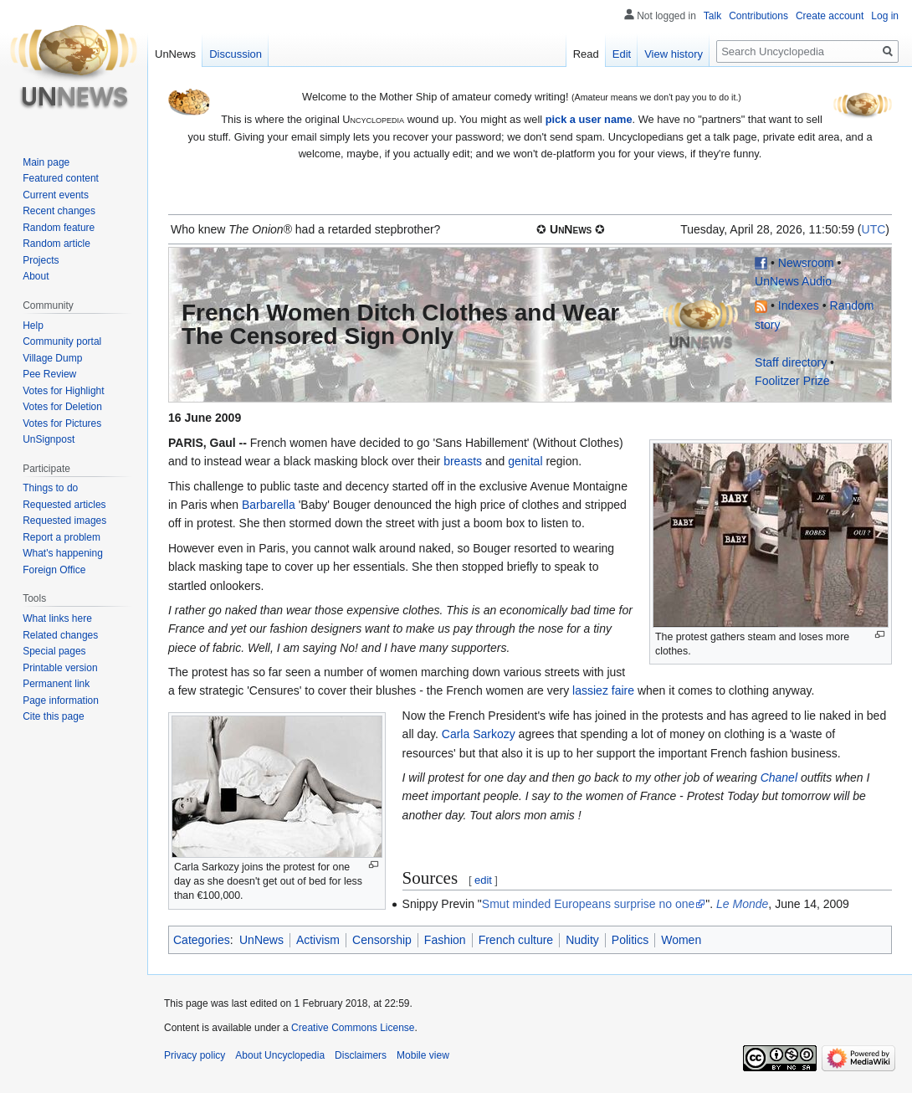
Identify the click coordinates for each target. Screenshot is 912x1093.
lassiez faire (603, 690)
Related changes (60, 635)
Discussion (235, 54)
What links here (57, 618)
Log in (885, 16)
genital (525, 461)
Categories (201, 940)
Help (33, 325)
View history (673, 54)
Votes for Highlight (63, 391)
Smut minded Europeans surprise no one (588, 904)
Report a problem (61, 537)
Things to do (50, 488)
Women (681, 940)
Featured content (61, 178)
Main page (46, 162)
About (36, 276)
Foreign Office (54, 570)
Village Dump (52, 358)
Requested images (64, 520)
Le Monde (742, 904)
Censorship (382, 940)
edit (483, 880)
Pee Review (49, 374)
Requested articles (64, 505)
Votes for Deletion (62, 407)
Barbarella (268, 504)
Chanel (779, 777)
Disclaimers (361, 1055)
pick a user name (589, 119)
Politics (630, 940)
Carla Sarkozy (478, 734)
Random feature (59, 227)
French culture (516, 940)
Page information (61, 700)
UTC (874, 229)
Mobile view (423, 1055)
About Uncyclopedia (280, 1055)
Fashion (445, 940)
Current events (56, 195)
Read (586, 54)
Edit (621, 54)
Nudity (582, 940)
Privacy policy (194, 1055)
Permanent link (56, 684)
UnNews (261, 940)
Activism (318, 940)
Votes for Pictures (62, 423)
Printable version (60, 668)
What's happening (63, 553)
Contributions (758, 16)
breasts (462, 461)
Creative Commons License (352, 1028)
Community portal (62, 341)
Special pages (54, 651)
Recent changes (59, 211)
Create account (829, 16)
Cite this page (53, 716)
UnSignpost (48, 439)
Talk (712, 16)
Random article (56, 243)
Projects (41, 260)
